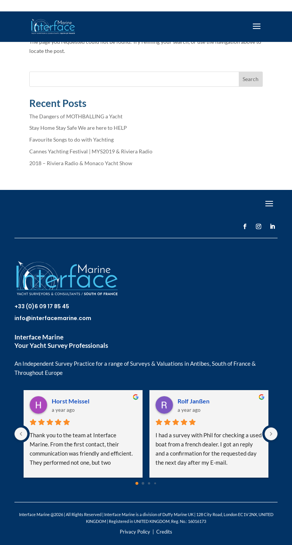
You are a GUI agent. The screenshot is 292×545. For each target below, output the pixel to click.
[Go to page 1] (143, 483)
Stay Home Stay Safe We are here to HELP (78, 127)
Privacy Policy (135, 532)
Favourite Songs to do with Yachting (71, 139)
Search (251, 79)
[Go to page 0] (136, 483)
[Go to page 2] (149, 483)
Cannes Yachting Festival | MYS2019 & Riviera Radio (90, 151)
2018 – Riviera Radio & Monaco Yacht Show (80, 163)
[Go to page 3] (155, 483)
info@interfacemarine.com (52, 318)
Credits (164, 532)
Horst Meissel (70, 401)
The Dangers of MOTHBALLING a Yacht (75, 116)
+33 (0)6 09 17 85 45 (41, 306)
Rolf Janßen (193, 401)
